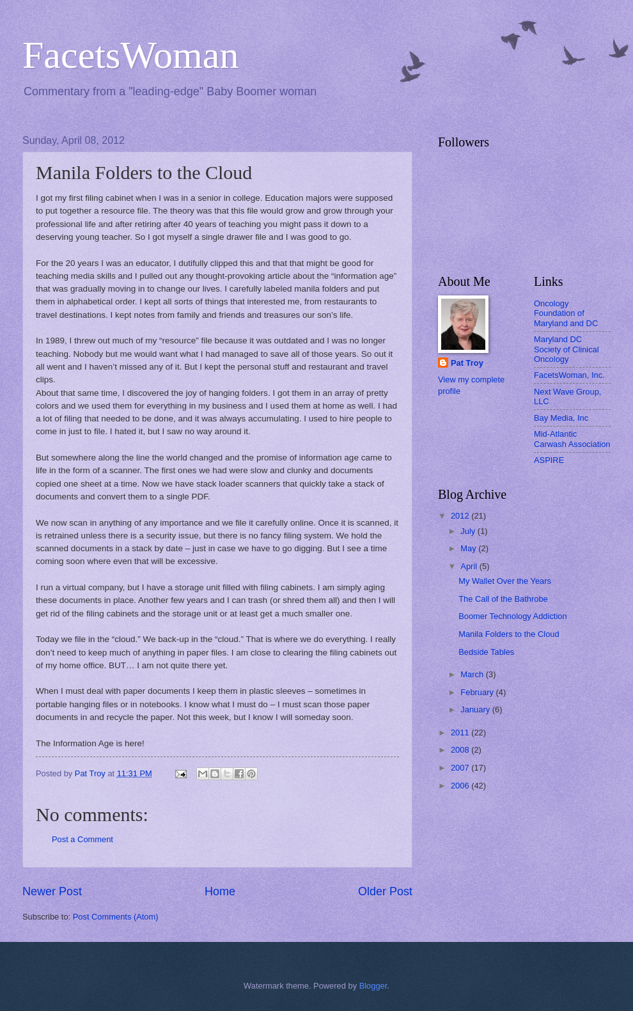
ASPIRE (549, 460)
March (472, 674)
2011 (461, 732)
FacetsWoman (130, 55)
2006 (461, 785)
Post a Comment (82, 839)
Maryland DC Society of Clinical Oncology (566, 349)
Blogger (373, 986)
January (476, 709)
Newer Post (52, 891)
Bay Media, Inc (561, 418)
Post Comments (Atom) (116, 916)
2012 (461, 516)
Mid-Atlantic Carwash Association (572, 438)
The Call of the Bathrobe (503, 599)
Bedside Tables (486, 652)
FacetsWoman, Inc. (569, 375)
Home (220, 891)
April (469, 566)
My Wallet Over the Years (504, 581)
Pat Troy (467, 363)
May (469, 548)
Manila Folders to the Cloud (508, 634)
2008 (461, 750)
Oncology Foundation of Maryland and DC (566, 313)
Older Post (385, 891)
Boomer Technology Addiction (512, 616)
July (468, 531)
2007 (461, 767)
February (478, 692)
